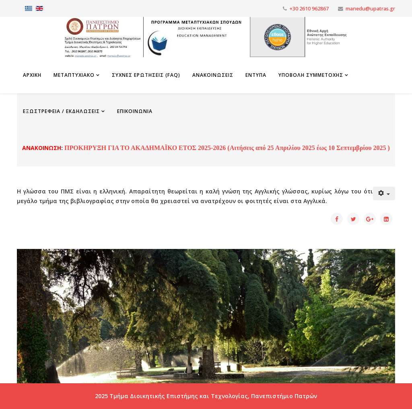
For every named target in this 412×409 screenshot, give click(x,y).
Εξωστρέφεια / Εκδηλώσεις (61, 111)
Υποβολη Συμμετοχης (310, 75)
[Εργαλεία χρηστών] (384, 193)
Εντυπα (255, 75)
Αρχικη (32, 75)
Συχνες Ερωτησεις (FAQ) (146, 75)
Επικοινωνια (134, 111)
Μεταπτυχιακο (74, 75)
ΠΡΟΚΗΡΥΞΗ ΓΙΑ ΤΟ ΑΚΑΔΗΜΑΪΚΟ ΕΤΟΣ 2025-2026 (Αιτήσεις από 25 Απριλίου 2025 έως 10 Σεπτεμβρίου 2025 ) (226, 147)
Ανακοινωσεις (212, 75)
